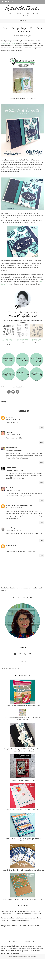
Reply (41, 427)
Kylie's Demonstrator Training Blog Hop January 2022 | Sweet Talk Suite (23, 719)
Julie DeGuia (10, 488)
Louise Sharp (10, 528)
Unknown (9, 417)
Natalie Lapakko (11, 447)
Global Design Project (8, 43)
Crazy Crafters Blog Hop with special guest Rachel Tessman (23, 840)
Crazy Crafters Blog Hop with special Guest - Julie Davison (23, 870)
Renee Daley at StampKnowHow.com (19, 505)
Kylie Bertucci (22, 8)
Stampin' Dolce (11, 545)
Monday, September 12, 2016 (13, 548)
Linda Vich (9, 432)
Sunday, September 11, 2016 (13, 530)
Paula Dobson (11, 468)
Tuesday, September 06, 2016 (14, 450)
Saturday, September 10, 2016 (14, 508)
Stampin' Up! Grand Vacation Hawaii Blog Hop (23, 706)
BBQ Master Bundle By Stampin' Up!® (23, 780)
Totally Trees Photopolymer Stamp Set (8, 340)
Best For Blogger (32, 956)
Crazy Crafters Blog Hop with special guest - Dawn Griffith (23, 899)
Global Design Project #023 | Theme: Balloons (23, 810)
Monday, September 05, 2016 (13, 419)
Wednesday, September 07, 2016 (14, 470)
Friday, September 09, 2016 (13, 490)
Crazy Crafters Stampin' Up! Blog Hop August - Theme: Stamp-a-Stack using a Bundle (23, 750)
